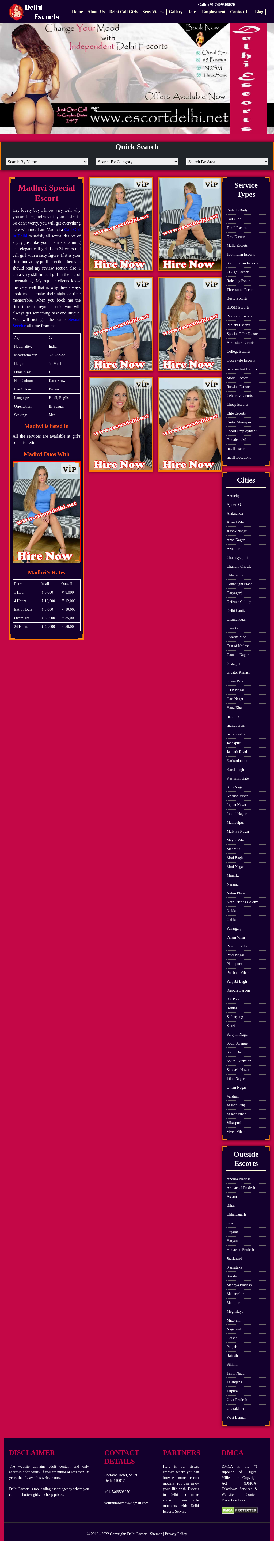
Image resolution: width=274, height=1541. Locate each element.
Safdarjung (235, 1017)
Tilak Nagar (236, 1079)
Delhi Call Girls (123, 11)
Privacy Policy (176, 1534)
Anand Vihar (236, 522)
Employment (214, 11)
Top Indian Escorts (241, 254)
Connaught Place (239, 584)
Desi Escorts (236, 237)
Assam (232, 1197)
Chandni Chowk (239, 566)
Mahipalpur (235, 823)
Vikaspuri (234, 1123)
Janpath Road (237, 752)
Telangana (234, 1382)
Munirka (233, 876)
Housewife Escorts (241, 360)
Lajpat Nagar (236, 805)
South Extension (239, 1061)
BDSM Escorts (238, 307)
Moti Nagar (235, 867)
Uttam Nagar (236, 1087)
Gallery (176, 11)
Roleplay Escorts (239, 281)
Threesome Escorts (241, 290)
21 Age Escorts (238, 272)
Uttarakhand (236, 1409)
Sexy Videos (153, 11)
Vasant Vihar (236, 1114)
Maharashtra (236, 1294)
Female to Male (238, 440)
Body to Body (237, 210)
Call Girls (234, 219)
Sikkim (232, 1364)
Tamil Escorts (237, 228)
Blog (259, 11)
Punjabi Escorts (238, 325)
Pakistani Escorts (239, 316)
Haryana (233, 1241)
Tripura (232, 1391)
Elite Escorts (236, 413)
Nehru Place (236, 893)
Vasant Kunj (236, 1105)
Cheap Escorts (237, 405)
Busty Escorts (237, 299)
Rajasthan (234, 1356)
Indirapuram (236, 725)
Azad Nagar (236, 540)
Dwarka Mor (236, 637)
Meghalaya (235, 1312)
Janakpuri (234, 743)
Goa (230, 1223)
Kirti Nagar (235, 787)
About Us (96, 11)
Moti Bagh (235, 858)
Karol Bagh (235, 770)
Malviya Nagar (238, 831)
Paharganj (234, 929)
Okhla (231, 920)
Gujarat (232, 1232)
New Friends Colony (242, 902)
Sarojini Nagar (238, 1035)
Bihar (231, 1206)
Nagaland (234, 1329)
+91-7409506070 (117, 1492)
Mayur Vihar (236, 840)
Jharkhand (234, 1259)
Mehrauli (233, 849)
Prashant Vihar (238, 973)
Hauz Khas (235, 708)
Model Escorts (237, 378)
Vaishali (233, 1096)
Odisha (232, 1338)
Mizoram (233, 1320)
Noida (231, 911)
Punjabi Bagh (237, 982)
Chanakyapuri (237, 558)
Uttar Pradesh (237, 1400)
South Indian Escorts (242, 263)
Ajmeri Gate (236, 505)
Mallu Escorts (237, 246)
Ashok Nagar (236, 531)
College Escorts (238, 352)
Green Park (235, 681)
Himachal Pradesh (240, 1250)
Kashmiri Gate (238, 778)
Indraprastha (236, 734)
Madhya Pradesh (239, 1285)
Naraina (232, 884)
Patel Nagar (235, 955)
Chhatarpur (235, 575)
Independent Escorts (242, 369)
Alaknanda (235, 513)
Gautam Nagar (238, 655)
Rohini (232, 1008)
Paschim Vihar (238, 946)
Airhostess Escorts (240, 343)
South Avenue (237, 1043)
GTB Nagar (235, 690)
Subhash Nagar (238, 1070)
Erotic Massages (239, 422)
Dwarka (232, 628)
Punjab (232, 1347)
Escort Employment (242, 431)
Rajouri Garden (238, 990)
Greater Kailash (238, 672)
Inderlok (233, 717)
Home (77, 11)
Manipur (233, 1303)
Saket (231, 1026)
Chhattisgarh (236, 1214)
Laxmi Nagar (236, 814)
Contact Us (240, 11)
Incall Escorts (237, 449)
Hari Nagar (235, 699)
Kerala (232, 1276)
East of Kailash (238, 646)
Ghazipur (234, 664)
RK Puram (235, 999)
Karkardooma (237, 761)
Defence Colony (239, 602)
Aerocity (233, 496)
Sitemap (156, 1534)
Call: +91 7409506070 (217, 4)
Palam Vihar (236, 937)
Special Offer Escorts (242, 334)
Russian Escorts (238, 387)
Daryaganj (234, 593)
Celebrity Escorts (240, 396)
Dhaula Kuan (236, 619)
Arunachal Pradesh (241, 1188)
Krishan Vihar (237, 796)
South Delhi (236, 1052)
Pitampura (234, 964)
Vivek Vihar (236, 1132)
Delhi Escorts (137, 1534)
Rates (192, 11)
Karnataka (234, 1267)
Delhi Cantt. (236, 611)
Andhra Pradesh (239, 1179)
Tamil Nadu (235, 1373)
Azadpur (233, 549)
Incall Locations (239, 458)
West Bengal (236, 1417)
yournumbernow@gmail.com (126, 1503)
